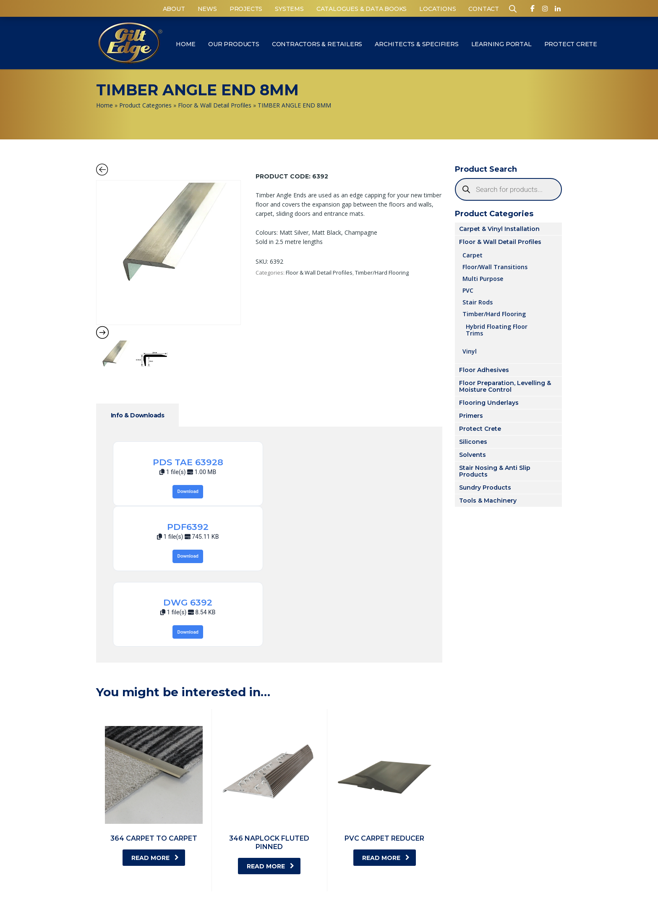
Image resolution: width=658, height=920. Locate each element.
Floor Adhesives (484, 370)
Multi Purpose (482, 278)
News (207, 9)
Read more (155, 858)
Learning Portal (501, 44)
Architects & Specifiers (416, 44)
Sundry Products (485, 487)
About (174, 9)
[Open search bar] (513, 8)
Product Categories (145, 105)
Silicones (473, 442)
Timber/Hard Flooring (382, 272)
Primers (471, 415)
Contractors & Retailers (317, 44)
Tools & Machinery (488, 500)
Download (188, 491)
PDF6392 (188, 527)
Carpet (472, 255)
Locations (437, 9)
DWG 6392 (187, 602)
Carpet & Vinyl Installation (499, 229)
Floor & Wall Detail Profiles (214, 105)
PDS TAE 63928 (188, 462)
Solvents (472, 455)
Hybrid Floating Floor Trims (496, 329)
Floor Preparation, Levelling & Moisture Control (505, 386)
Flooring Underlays (489, 402)
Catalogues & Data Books (361, 9)
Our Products (233, 44)
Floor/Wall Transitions (494, 266)
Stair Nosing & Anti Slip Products (494, 471)
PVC (467, 290)
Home (186, 44)
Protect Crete (570, 44)
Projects (246, 9)
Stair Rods (477, 302)
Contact (483, 9)
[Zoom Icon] (168, 252)
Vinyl (469, 351)
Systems (289, 9)
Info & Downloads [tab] (137, 415)
